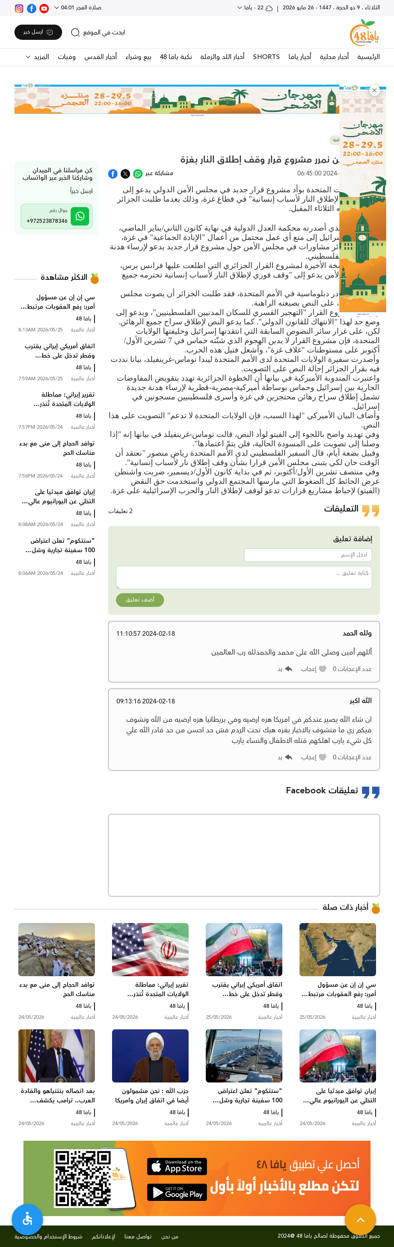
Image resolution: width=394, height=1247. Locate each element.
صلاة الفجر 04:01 (80, 8)
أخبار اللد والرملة (222, 57)
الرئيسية (368, 57)
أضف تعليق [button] (140, 600)
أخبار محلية (334, 57)
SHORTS (266, 57)
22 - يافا (258, 8)
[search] (97, 32)
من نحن (169, 1237)
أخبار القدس (100, 57)
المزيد (40, 57)
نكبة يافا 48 (176, 57)
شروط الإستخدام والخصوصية (48, 1237)
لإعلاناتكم (103, 1237)
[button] (374, 90)
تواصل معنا (138, 1237)
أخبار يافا (300, 57)
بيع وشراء (138, 57)
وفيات (67, 57)
